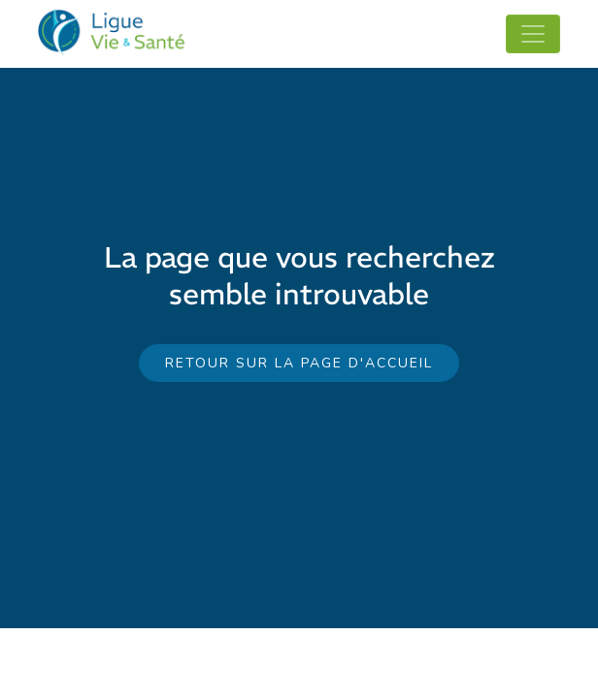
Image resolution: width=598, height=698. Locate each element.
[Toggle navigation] (533, 34)
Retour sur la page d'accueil (299, 363)
